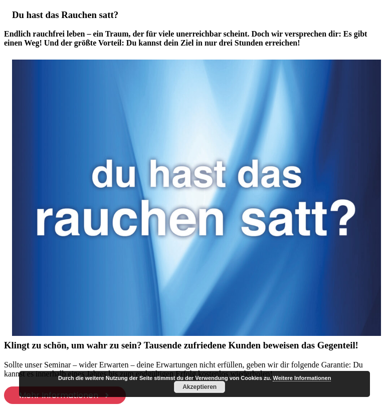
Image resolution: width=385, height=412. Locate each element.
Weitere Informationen (302, 378)
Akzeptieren (199, 386)
